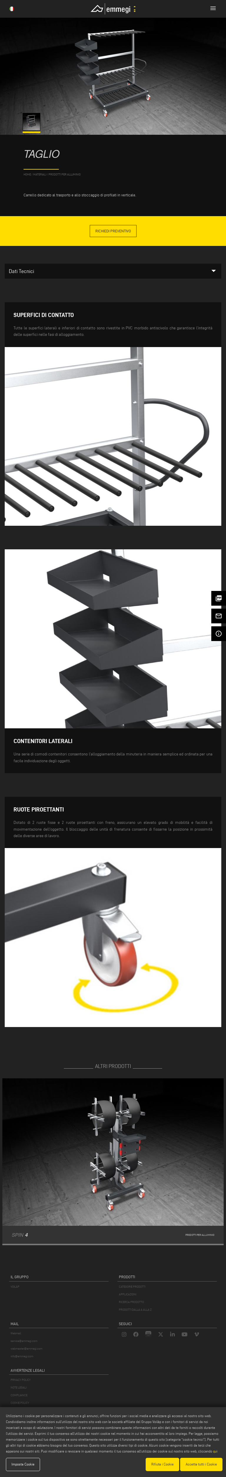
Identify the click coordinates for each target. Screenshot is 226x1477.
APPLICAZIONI (127, 1294)
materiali (39, 174)
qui (215, 1451)
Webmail (16, 1333)
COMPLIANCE (19, 1395)
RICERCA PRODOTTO (131, 1302)
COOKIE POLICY (20, 1402)
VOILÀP (15, 1286)
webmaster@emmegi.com (26, 1348)
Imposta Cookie (22, 1464)
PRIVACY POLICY (21, 1379)
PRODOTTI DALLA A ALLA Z (135, 1309)
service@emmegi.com (24, 1341)
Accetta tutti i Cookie (201, 1464)
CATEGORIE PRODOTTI (132, 1286)
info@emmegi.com (22, 1356)
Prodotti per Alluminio (65, 174)
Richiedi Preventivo (113, 231)
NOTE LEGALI (18, 1387)
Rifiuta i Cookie (162, 1464)
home (27, 174)
